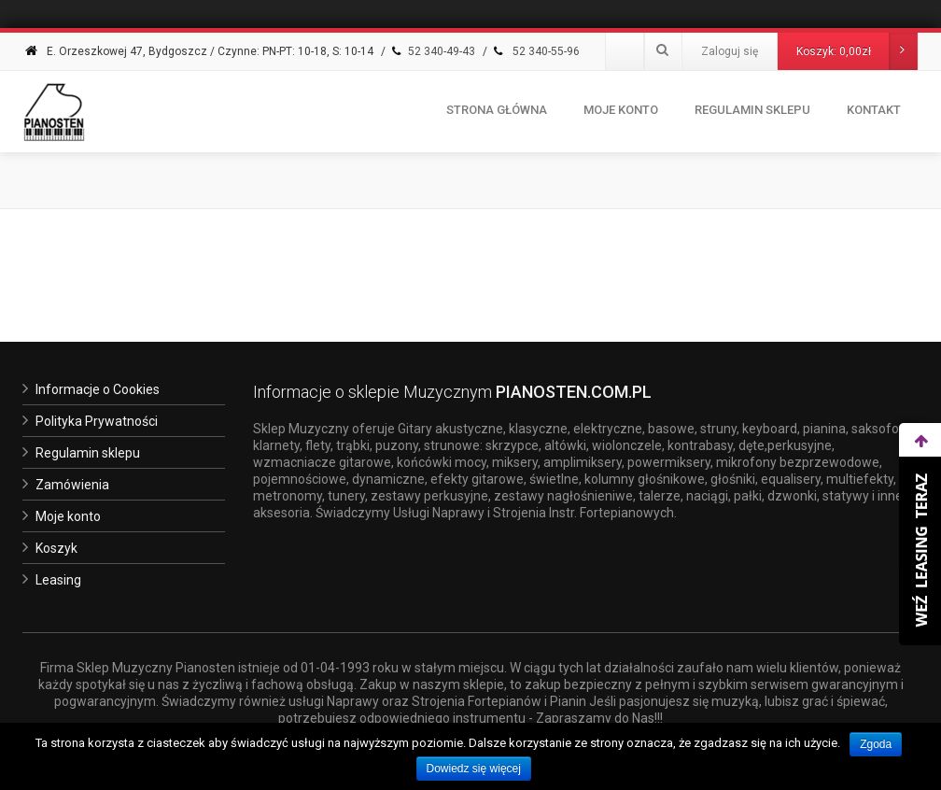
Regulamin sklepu (87, 452)
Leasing (58, 579)
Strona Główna (496, 110)
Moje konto (620, 110)
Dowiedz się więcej (474, 768)
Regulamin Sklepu (752, 110)
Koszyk (56, 548)
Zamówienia (72, 484)
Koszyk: (856, 51)
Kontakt (874, 110)
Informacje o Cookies (97, 389)
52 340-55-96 (535, 51)
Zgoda (876, 744)
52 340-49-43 (431, 51)
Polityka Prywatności (96, 421)
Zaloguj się (729, 51)
